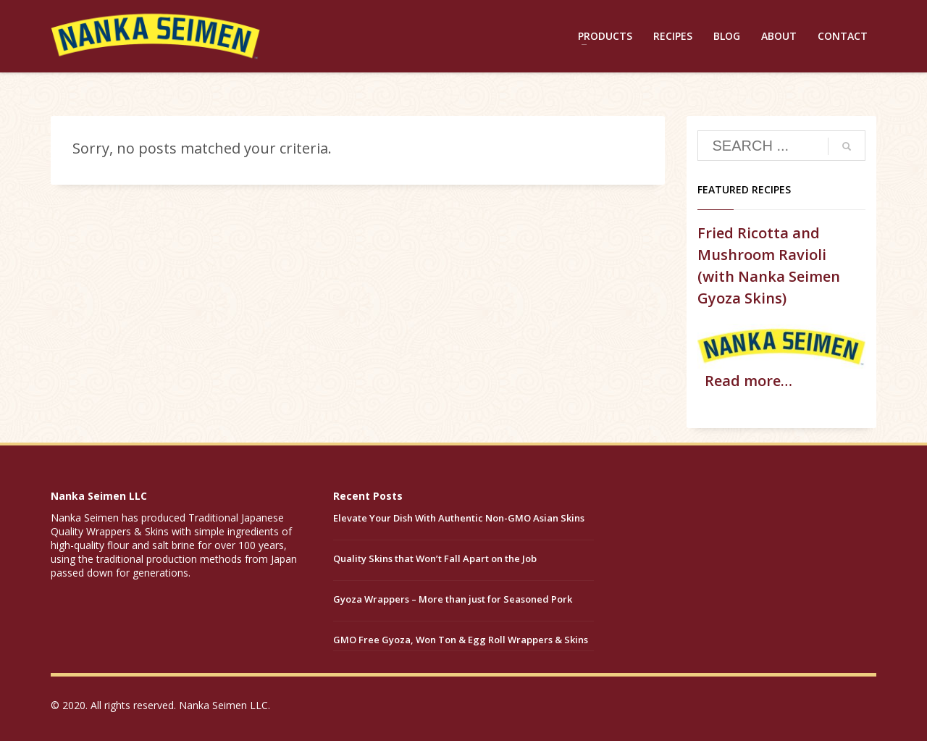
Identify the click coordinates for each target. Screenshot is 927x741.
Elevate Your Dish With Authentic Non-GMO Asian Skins (458, 517)
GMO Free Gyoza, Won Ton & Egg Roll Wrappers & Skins (460, 639)
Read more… (748, 380)
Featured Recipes (744, 189)
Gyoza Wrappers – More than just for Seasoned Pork (452, 599)
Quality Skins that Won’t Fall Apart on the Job (435, 558)
